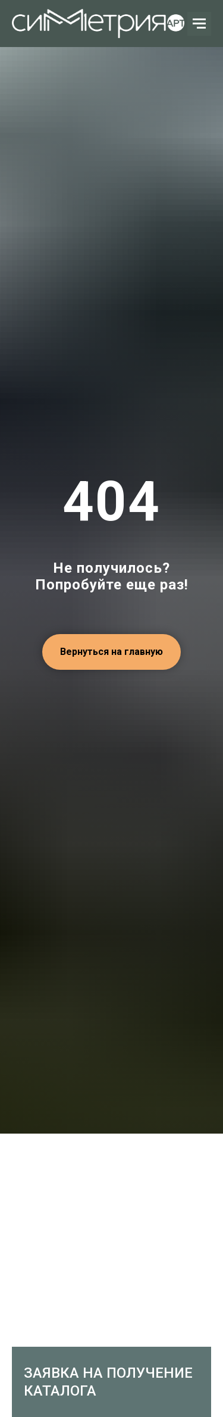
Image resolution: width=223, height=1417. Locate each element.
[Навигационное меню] (199, 24)
